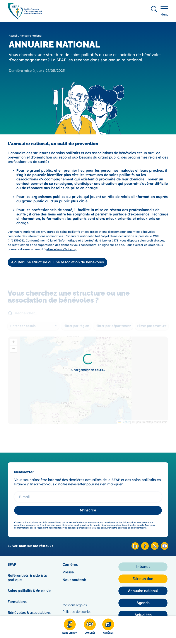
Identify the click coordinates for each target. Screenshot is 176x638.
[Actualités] (142, 615)
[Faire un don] (69, 627)
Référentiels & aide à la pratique (27, 577)
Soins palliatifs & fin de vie (29, 591)
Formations (17, 602)
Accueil (13, 35)
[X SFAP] (155, 548)
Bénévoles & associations (29, 613)
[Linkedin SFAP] (135, 548)
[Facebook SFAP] (145, 548)
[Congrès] (90, 627)
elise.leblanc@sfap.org (61, 249)
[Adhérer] (108, 627)
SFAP (12, 564)
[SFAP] (25, 18)
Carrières (70, 564)
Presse (68, 572)
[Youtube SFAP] (164, 548)
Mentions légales (75, 605)
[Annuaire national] (142, 591)
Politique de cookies (77, 611)
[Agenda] (142, 603)
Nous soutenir (74, 580)
